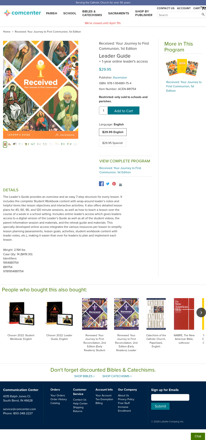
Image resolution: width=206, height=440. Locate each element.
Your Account (103, 395)
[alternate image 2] (15, 144)
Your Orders (57, 395)
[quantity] (103, 110)
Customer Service (80, 391)
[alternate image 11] (69, 144)
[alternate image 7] (45, 144)
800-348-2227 (23, 413)
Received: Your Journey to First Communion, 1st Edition (48, 32)
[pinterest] (114, 183)
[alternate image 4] (27, 144)
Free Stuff (124, 403)
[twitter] (107, 183)
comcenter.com (22, 12)
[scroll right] (201, 312)
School (69, 13)
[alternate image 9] (57, 144)
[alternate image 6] (39, 144)
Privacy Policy (126, 399)
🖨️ (120, 184)
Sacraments (118, 13)
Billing (99, 403)
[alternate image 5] (33, 144)
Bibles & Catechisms (92, 13)
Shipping (78, 407)
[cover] (5, 144)
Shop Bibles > (84, 376)
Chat (198, 436)
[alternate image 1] (9, 144)
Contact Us (165, 8)
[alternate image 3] (21, 144)
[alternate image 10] (63, 144)
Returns (77, 411)
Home (6, 32)
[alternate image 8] (51, 144)
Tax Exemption (104, 399)
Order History (58, 399)
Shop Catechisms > (117, 376)
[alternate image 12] (75, 144)
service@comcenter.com (19, 409)
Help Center (80, 403)
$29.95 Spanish (112, 143)
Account (184, 8)
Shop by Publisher (143, 13)
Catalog (55, 403)
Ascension (120, 77)
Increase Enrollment (124, 409)
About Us (123, 395)
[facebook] (101, 183)
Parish (51, 13)
